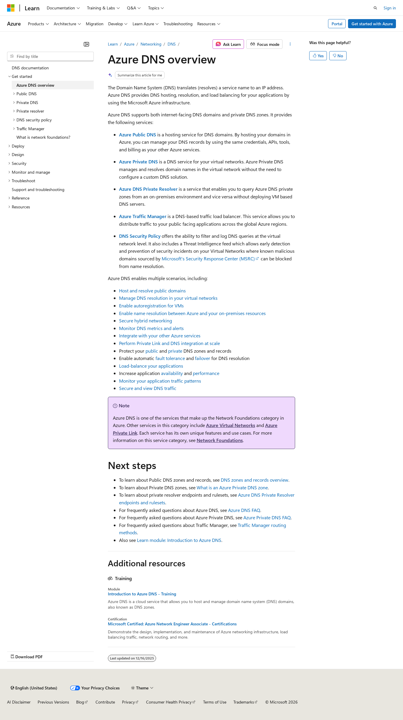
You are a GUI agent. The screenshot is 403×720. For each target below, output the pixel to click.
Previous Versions (53, 702)
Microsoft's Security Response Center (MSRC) (208, 258)
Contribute (105, 702)
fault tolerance (170, 358)
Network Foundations (220, 440)
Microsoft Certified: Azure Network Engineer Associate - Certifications (172, 624)
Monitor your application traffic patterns (160, 381)
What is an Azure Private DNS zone (232, 487)
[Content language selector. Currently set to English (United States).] (34, 688)
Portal (337, 23)
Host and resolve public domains (152, 290)
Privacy (128, 702)
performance (206, 373)
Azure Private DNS (138, 161)
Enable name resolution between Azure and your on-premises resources (192, 313)
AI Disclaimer (19, 702)
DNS (172, 44)
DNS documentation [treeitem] (30, 68)
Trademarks (243, 702)
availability (172, 373)
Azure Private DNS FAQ (267, 517)
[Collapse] (86, 44)
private (175, 351)
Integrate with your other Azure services (159, 335)
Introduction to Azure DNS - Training (142, 594)
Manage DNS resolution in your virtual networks (168, 298)
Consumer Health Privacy (169, 702)
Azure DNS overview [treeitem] (35, 85)
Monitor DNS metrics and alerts (151, 328)
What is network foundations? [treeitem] (43, 137)
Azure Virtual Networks (230, 425)
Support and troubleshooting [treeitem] (38, 189)
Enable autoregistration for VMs (151, 305)
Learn (113, 44)
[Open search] (375, 8)
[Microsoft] (11, 8)
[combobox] (50, 56)
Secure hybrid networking (145, 320)
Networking (151, 44)
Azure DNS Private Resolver (148, 189)
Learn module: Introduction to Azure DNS (179, 540)
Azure (129, 44)
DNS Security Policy (139, 236)
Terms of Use (214, 702)
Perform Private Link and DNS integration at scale (169, 343)
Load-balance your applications (151, 366)
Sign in (390, 8)
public (152, 351)
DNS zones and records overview (254, 480)
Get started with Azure (372, 23)
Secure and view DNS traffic (147, 388)
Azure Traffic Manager (142, 216)
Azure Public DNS (137, 134)
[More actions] (290, 44)
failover (202, 358)
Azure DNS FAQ (244, 510)
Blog (80, 702)
